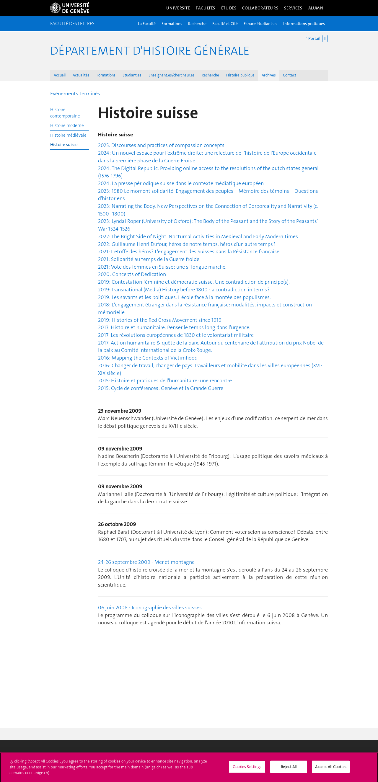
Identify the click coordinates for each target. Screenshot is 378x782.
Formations (172, 23)
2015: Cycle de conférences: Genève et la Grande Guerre (160, 388)
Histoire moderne (67, 125)
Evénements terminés (75, 93)
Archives (269, 75)
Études (228, 8)
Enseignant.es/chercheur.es (172, 75)
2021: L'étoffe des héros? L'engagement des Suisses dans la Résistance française (188, 251)
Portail (313, 39)
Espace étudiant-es (260, 23)
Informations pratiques (304, 23)
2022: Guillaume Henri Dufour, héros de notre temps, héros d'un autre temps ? (187, 244)
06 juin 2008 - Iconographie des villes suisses (150, 607)
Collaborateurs (260, 8)
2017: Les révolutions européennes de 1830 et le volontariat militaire (176, 335)
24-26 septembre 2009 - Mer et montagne (146, 562)
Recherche (197, 23)
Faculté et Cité (225, 23)
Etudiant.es (132, 75)
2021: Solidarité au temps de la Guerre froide (148, 259)
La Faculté (147, 23)
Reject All (288, 768)
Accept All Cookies (330, 768)
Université (178, 8)
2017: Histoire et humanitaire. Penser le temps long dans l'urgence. (174, 327)
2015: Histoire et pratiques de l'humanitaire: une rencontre (165, 380)
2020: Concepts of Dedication (132, 274)
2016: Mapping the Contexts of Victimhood (148, 357)
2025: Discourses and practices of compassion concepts (161, 145)
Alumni (316, 8)
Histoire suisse (64, 145)
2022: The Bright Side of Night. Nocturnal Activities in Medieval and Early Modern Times (198, 236)
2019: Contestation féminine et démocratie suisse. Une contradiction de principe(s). (194, 281)
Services (293, 8)
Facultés (205, 8)
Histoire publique (240, 75)
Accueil (60, 75)
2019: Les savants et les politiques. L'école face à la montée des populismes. (184, 297)
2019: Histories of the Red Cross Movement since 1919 (159, 320)
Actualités (81, 75)
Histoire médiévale (68, 135)
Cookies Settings (247, 768)
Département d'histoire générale (150, 51)
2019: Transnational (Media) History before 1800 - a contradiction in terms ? (184, 289)
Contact (289, 75)
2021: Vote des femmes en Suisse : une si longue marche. (162, 266)
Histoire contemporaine (65, 113)
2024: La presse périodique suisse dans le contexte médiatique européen (181, 183)
